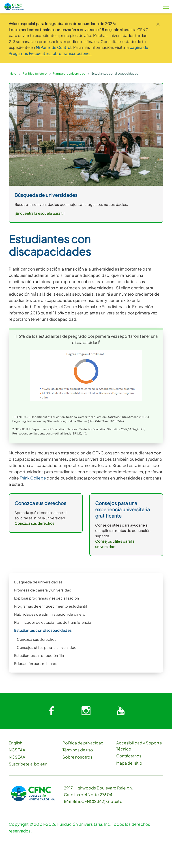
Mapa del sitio (129, 762)
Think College (33, 477)
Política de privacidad (82, 742)
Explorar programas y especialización (46, 598)
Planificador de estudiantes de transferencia (52, 622)
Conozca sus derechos (36, 639)
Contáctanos (128, 755)
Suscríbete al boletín (28, 763)
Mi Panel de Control (53, 47)
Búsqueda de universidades (38, 582)
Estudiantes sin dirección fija (39, 655)
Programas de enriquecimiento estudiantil (50, 606)
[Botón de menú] (166, 6)
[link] (86, 133)
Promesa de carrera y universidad (42, 590)
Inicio (13, 73)
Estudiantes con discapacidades (114, 73)
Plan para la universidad (69, 73)
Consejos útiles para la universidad (47, 647)
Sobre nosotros (77, 756)
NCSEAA (17, 749)
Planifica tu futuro (34, 73)
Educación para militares (35, 663)
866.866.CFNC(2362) (84, 801)
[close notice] (158, 24)
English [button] (15, 742)
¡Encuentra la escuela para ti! (40, 213)
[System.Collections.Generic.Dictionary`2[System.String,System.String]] (51, 711)
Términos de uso (77, 749)
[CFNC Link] (14, 6)
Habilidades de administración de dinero (49, 614)
